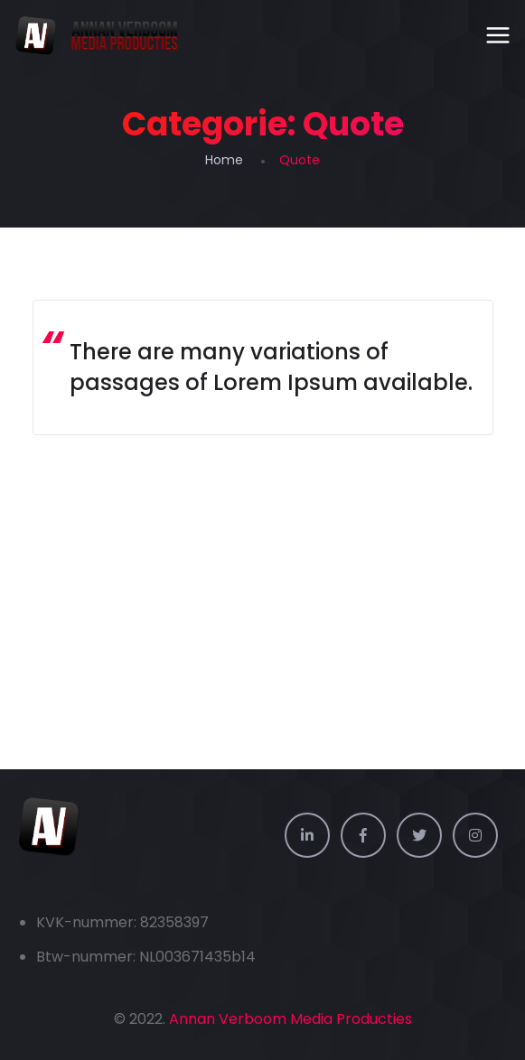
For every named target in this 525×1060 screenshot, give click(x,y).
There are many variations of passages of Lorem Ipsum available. (271, 367)
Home (224, 160)
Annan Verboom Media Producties (290, 1019)
